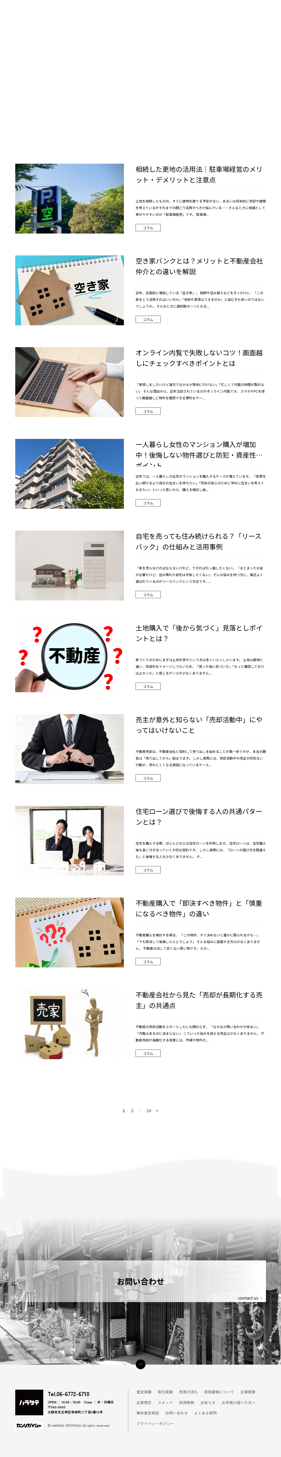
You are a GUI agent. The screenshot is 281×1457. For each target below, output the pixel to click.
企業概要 (248, 1392)
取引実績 (165, 1392)
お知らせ (207, 1402)
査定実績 (143, 1392)
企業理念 (143, 1402)
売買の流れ (188, 1392)
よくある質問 (205, 1413)
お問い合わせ (176, 1413)
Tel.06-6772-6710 (68, 1393)
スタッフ (165, 1402)
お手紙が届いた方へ (239, 1402)
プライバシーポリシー (155, 1423)
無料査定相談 (147, 1413)
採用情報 (186, 1402)
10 (149, 1110)
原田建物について (219, 1392)
